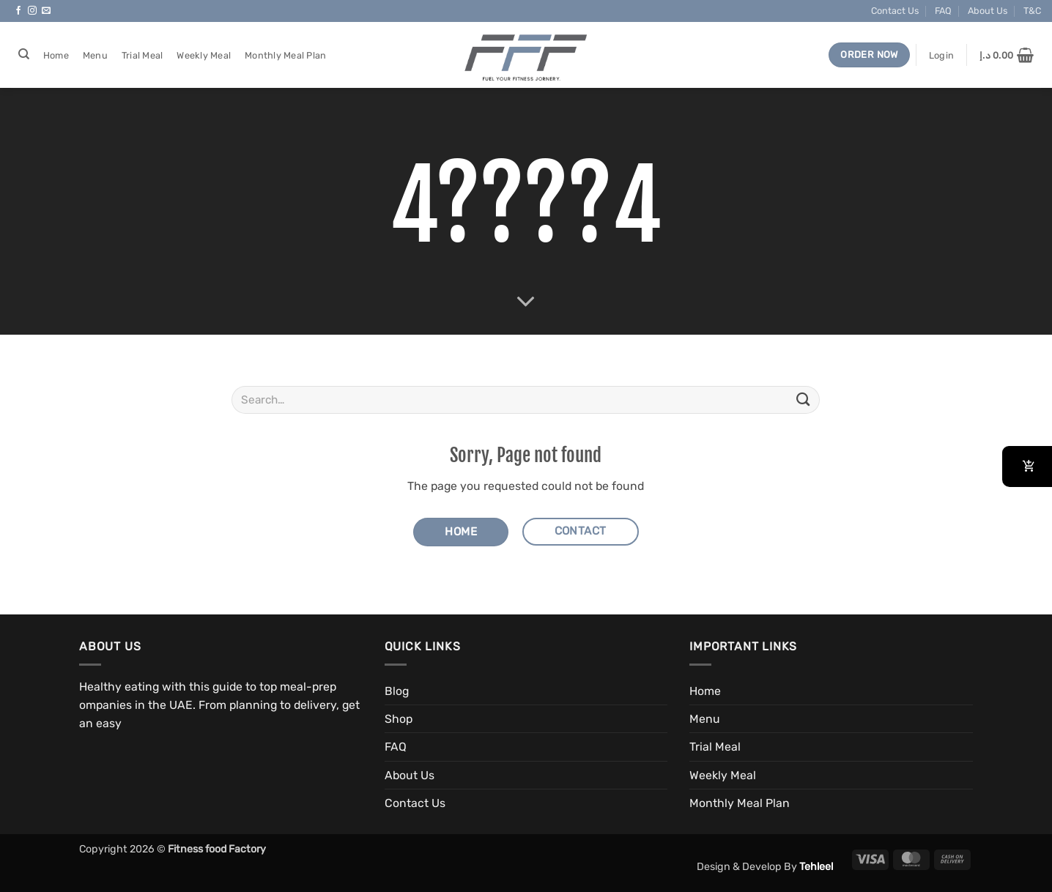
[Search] (23, 54)
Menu (95, 55)
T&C (1032, 10)
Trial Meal (142, 55)
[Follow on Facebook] (18, 11)
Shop (398, 719)
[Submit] (803, 399)
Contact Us (895, 10)
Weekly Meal (204, 55)
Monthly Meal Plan (285, 55)
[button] (941, 55)
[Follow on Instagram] (32, 11)
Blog (397, 691)
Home (56, 55)
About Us (987, 10)
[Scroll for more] (525, 302)
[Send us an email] (46, 11)
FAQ (943, 10)
